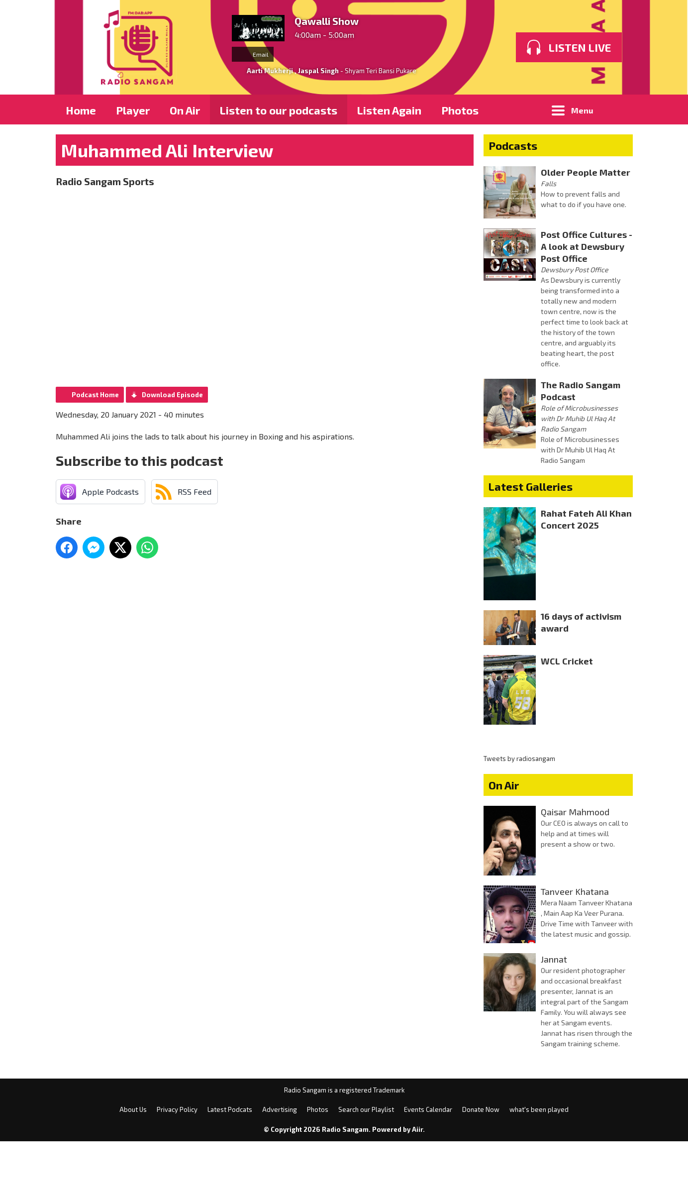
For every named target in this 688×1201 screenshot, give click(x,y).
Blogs (559, 139)
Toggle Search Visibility (618, 109)
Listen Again (389, 110)
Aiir (417, 1189)
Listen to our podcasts (278, 110)
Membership (480, 169)
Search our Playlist (366, 1169)
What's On (524, 110)
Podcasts (513, 205)
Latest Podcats (229, 1169)
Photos (460, 110)
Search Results (264, 169)
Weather (347, 169)
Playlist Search (105, 139)
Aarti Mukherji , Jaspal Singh (293, 71)
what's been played (539, 1169)
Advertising (194, 139)
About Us (89, 169)
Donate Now (480, 1169)
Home (81, 110)
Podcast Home (95, 454)
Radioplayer (492, 139)
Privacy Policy (169, 169)
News (426, 139)
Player (133, 110)
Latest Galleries (531, 546)
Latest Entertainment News (317, 139)
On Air (185, 110)
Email (253, 54)
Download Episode (172, 454)
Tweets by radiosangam (519, 818)
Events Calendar (428, 1169)
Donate (409, 169)
